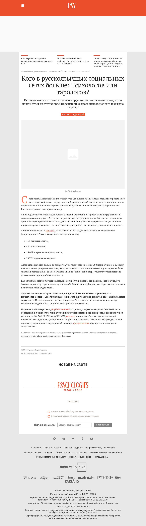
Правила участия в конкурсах (38, 452)
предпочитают (81, 323)
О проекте (36, 447)
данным (50, 230)
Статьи (24, 71)
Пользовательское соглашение (71, 452)
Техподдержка (100, 457)
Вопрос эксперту (93, 447)
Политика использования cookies (105, 452)
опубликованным (60, 309)
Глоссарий (109, 447)
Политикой (57, 416)
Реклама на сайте (52, 447)
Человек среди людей (73, 114)
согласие (59, 411)
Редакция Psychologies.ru (37, 350)
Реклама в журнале (73, 447)
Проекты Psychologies (80, 457)
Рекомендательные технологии (51, 457)
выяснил (70, 316)
